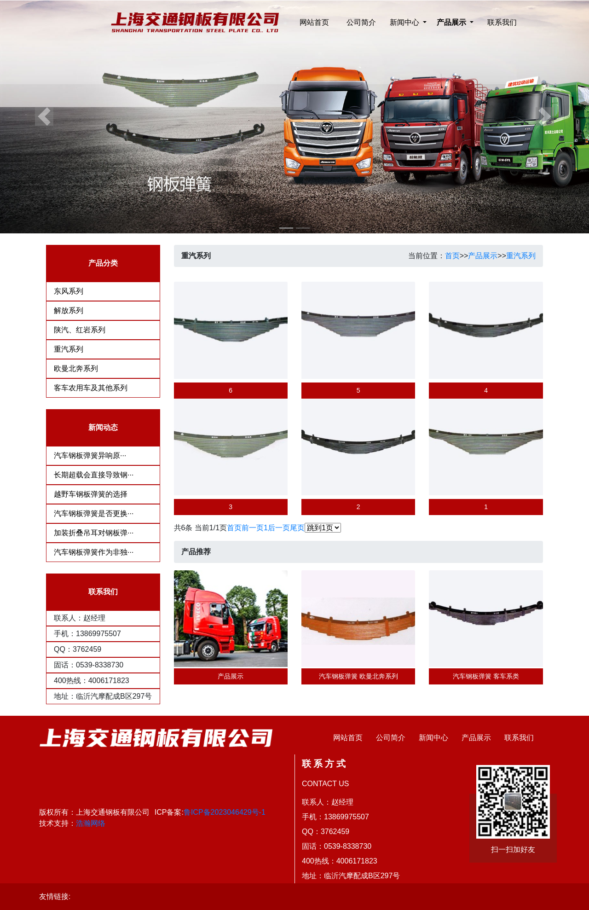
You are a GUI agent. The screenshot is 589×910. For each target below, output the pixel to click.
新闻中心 (433, 738)
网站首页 (314, 22)
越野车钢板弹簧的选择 (90, 494)
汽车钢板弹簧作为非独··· (93, 552)
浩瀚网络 (90, 823)
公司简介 (361, 22)
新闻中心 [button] (405, 22)
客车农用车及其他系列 (90, 388)
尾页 (297, 528)
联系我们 (502, 22)
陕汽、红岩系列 (79, 330)
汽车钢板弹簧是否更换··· (93, 513)
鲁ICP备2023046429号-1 (225, 812)
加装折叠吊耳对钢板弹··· (93, 533)
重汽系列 (68, 349)
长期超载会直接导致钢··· (93, 475)
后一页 (279, 528)
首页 (452, 256)
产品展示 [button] (452, 22)
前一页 (253, 528)
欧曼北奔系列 (76, 368)
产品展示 (482, 256)
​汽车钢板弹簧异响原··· (90, 455)
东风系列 (68, 291)
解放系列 (68, 310)
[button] (44, 116)
